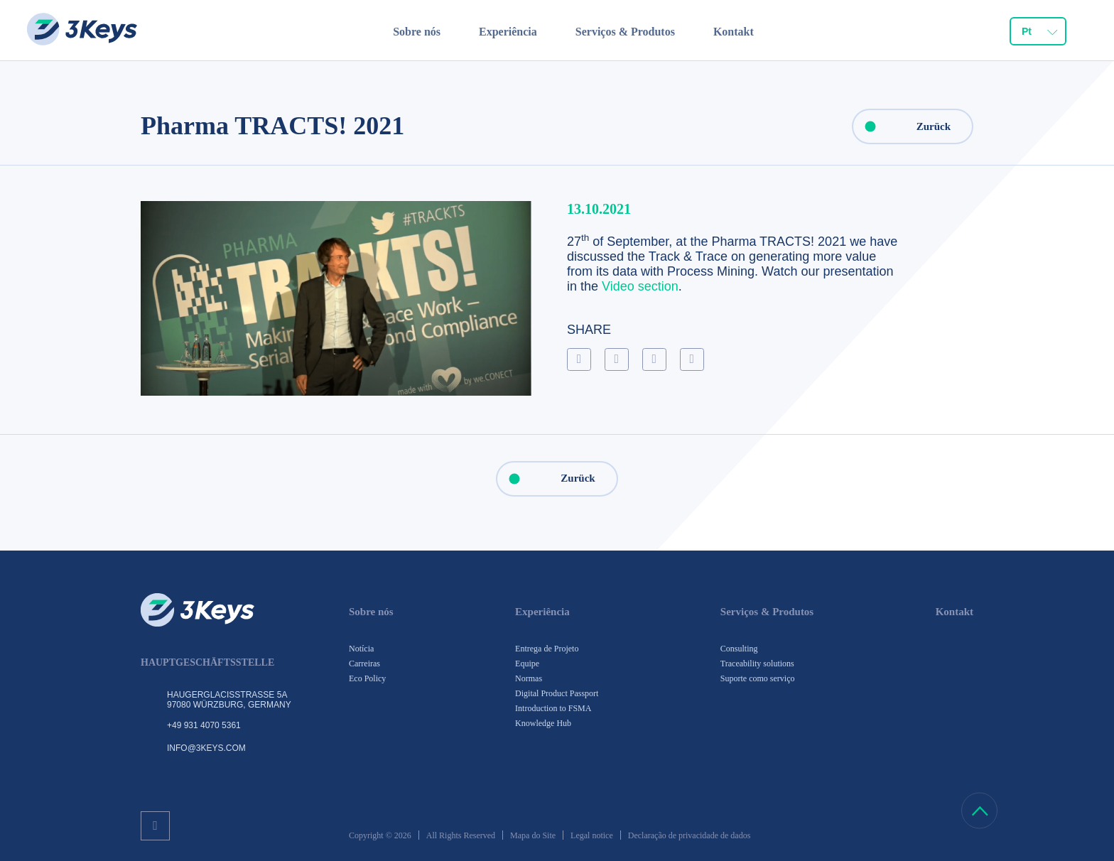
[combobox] (1038, 32)
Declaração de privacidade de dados (689, 835)
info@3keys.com (206, 748)
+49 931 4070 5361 (204, 725)
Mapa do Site (533, 835)
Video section (640, 286)
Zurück (902, 126)
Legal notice (591, 835)
